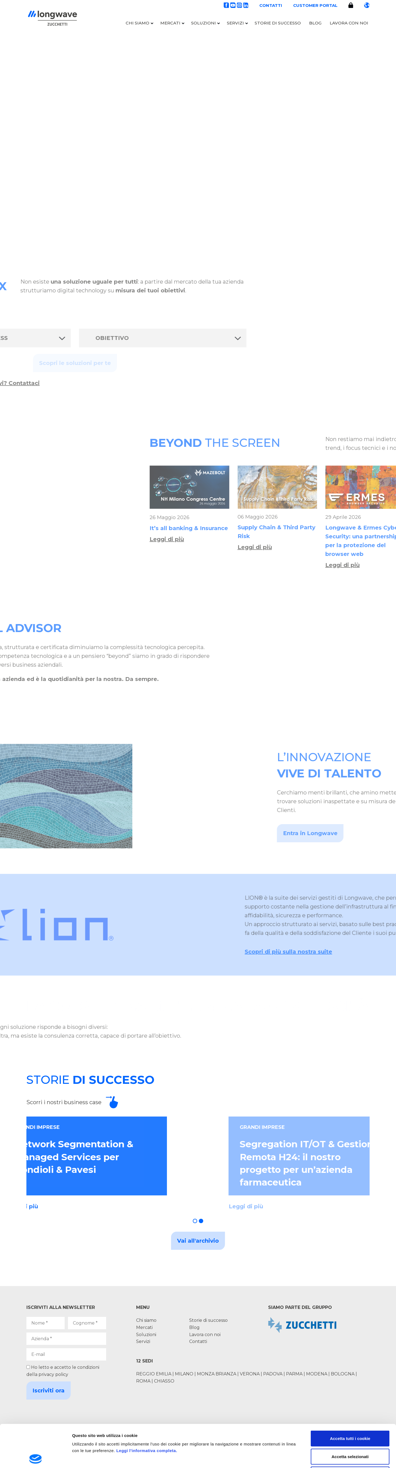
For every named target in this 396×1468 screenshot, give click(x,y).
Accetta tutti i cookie (350, 1396)
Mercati (170, 23)
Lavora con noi (349, 23)
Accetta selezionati (350, 1414)
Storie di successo (278, 23)
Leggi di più (334, 539)
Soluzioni (203, 23)
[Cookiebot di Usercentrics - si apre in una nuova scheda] (36, 1457)
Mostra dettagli (289, 1457)
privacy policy (53, 1374)
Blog (315, 23)
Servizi (235, 23)
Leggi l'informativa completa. (146, 1408)
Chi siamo (137, 23)
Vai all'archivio (198, 1240)
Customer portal (315, 5)
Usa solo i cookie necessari (350, 1432)
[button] (195, 1221)
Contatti (270, 5)
